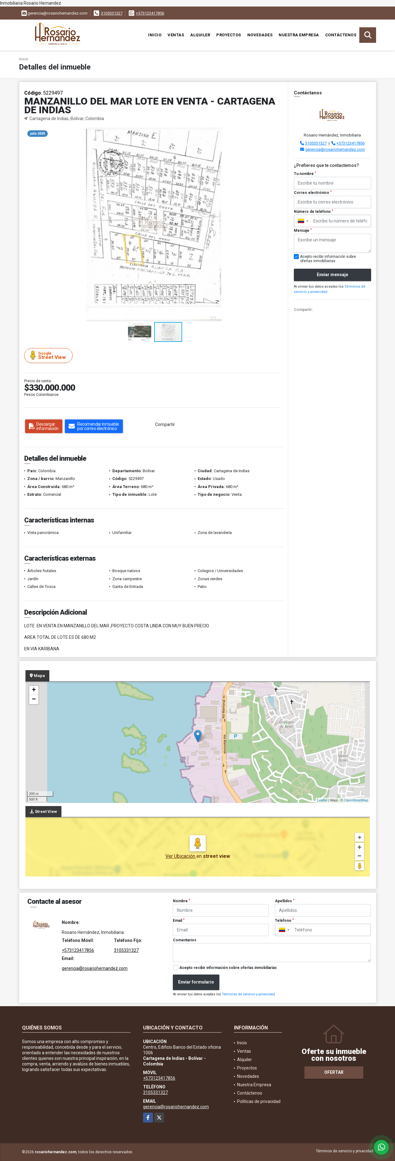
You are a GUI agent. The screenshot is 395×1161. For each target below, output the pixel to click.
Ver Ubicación (180, 856)
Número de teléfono (313, 211)
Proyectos (228, 35)
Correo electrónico (313, 192)
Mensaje (303, 230)
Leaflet (322, 800)
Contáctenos (341, 35)
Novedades (260, 35)
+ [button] (34, 690)
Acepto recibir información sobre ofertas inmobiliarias (228, 968)
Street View (49, 355)
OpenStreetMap (356, 800)
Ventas (176, 35)
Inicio (154, 35)
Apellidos (284, 901)
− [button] (34, 699)
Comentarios (184, 940)
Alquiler (200, 35)
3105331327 (112, 13)
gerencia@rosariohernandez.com (335, 149)
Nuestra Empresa (299, 35)
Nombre (181, 901)
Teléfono (284, 920)
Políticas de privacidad (259, 1101)
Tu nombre (305, 173)
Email (179, 920)
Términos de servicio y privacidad (248, 994)
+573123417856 (150, 13)
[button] (278, 132)
